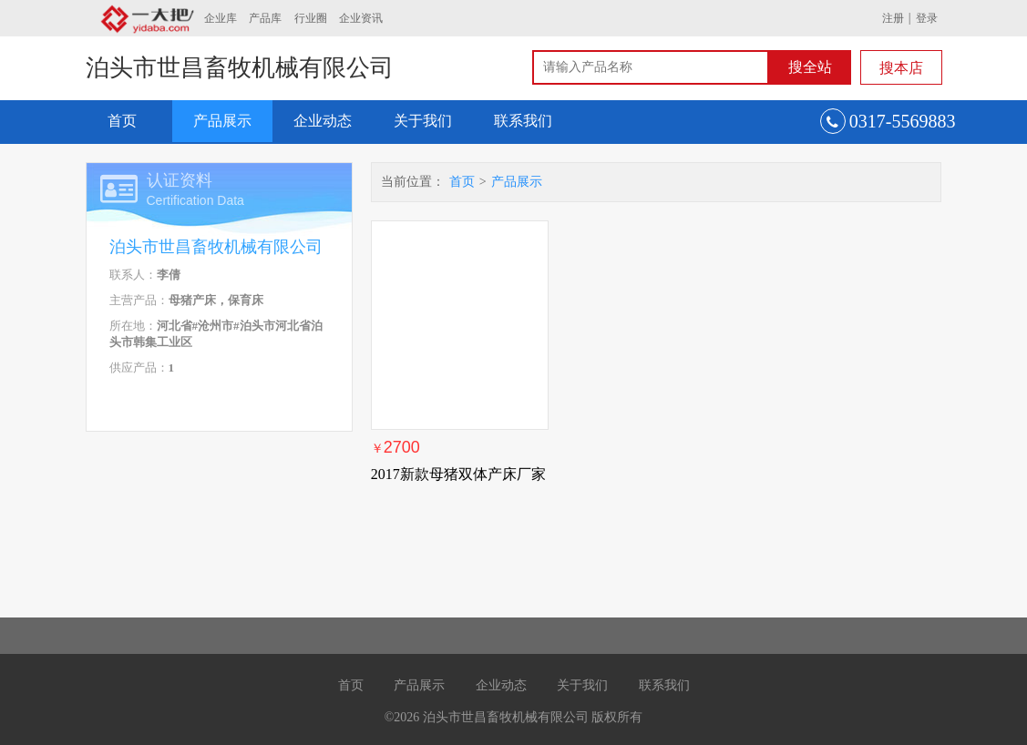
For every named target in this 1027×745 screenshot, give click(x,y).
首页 (122, 120)
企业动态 (322, 120)
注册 (893, 18)
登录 (927, 18)
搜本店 (901, 68)
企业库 (220, 18)
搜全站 (810, 67)
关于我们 (423, 120)
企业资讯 (361, 18)
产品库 (265, 18)
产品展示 (222, 120)
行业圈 (310, 18)
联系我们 (523, 120)
